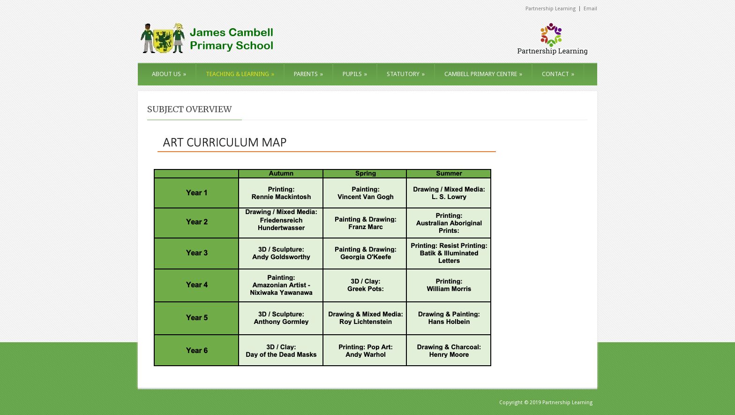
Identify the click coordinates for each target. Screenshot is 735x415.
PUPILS (355, 73)
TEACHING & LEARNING (240, 73)
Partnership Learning (550, 8)
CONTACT (558, 73)
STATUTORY (406, 73)
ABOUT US (169, 73)
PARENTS (308, 73)
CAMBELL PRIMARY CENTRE (483, 73)
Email (590, 8)
